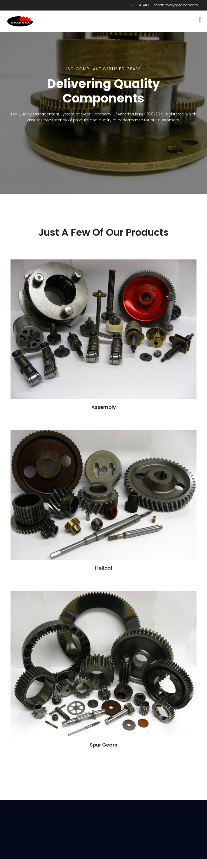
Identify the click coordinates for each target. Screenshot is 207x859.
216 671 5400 (140, 5)
